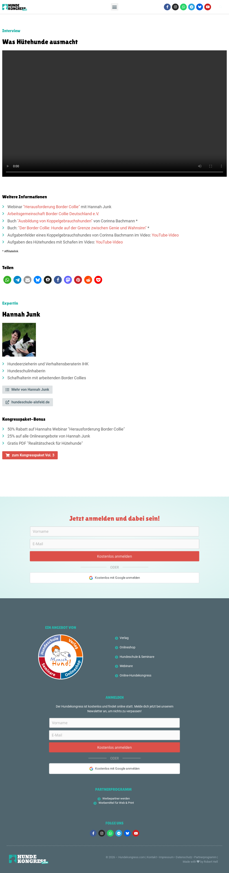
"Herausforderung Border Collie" (51, 207)
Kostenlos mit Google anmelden (114, 579)
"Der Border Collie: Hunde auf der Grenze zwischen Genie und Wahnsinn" (82, 228)
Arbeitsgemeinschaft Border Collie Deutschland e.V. (53, 214)
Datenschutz (184, 857)
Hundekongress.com (131, 857)
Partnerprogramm (205, 857)
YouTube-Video (165, 235)
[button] (114, 7)
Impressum (166, 857)
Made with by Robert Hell (200, 861)
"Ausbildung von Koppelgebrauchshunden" (54, 221)
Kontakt (152, 857)
